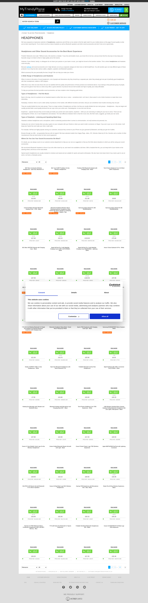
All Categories (30, 15)
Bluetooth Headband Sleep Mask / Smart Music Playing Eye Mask (60, 327)
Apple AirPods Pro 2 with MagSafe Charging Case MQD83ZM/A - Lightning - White (87, 249)
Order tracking (62, 577)
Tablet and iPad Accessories (62, 15)
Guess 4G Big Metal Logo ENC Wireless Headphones (60, 486)
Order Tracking (92, 9)
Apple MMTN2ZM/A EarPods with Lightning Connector (114, 447)
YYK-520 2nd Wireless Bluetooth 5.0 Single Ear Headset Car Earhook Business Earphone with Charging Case (33, 328)
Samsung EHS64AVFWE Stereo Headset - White (114, 327)
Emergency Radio (101, 15)
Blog (119, 577)
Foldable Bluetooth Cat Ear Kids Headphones (87, 367)
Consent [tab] (41, 292)
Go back (24, 33)
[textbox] (40, 21)
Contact (126, 4)
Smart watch (113, 15)
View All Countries (40, 582)
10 (120, 162)
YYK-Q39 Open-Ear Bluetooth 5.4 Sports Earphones (60, 526)
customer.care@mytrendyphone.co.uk (100, 571)
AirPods (29, 67)
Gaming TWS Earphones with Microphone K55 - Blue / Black (87, 486)
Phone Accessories (44, 15)
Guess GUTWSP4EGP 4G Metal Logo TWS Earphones (114, 526)
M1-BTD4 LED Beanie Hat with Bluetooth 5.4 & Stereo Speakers (33, 486)
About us (77, 577)
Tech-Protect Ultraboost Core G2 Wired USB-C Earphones (114, 168)
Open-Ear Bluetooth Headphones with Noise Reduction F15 (60, 367)
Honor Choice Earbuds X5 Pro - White (114, 247)
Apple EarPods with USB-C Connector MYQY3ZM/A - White (114, 367)
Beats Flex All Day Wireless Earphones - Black (114, 486)
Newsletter (118, 4)
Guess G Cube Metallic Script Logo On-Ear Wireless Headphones (33, 447)
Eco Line (125, 15)
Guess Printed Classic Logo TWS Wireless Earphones (87, 447)
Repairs (77, 15)
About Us (90, 4)
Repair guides (109, 4)
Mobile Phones (87, 15)
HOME (28, 577)
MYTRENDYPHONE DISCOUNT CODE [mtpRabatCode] (78, 582)
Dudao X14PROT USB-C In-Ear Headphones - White (33, 367)
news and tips (57, 582)
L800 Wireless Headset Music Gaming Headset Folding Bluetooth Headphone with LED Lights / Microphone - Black (114, 408)
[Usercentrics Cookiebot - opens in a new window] (110, 285)
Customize (73, 316)
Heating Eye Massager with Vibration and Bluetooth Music (33, 407)
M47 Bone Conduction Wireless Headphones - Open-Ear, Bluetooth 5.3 (33, 168)
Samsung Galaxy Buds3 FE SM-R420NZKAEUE (114, 208)
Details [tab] (74, 292)
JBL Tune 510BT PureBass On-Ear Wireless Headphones (60, 168)
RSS (25, 582)
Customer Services (43, 577)
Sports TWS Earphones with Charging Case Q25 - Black (87, 327)
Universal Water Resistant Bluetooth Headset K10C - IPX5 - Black (33, 208)
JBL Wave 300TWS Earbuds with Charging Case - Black (33, 248)
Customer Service (80, 4)
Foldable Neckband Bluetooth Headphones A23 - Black (87, 526)
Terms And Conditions (117, 582)
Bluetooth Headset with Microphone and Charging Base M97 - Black (60, 407)
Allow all (105, 316)
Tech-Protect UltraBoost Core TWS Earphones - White (87, 407)
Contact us (99, 582)
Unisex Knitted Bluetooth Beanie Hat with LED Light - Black (60, 447)
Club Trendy (99, 4)
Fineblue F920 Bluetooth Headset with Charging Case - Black (87, 168)
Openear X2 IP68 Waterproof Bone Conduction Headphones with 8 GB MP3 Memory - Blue (33, 527)
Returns (70, 4)
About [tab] (106, 292)
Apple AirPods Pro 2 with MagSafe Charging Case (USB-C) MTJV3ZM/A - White (60, 249)
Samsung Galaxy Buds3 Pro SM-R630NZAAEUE (87, 208)
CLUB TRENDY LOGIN (93, 11)
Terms (92, 1)
